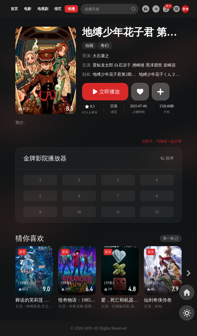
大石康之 (101, 56)
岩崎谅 (169, 65)
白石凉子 (122, 65)
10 (79, 212)
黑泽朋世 (154, 65)
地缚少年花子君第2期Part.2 (115, 74)
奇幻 (105, 45)
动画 (89, 45)
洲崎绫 (138, 65)
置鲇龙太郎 (103, 65)
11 (118, 212)
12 (157, 212)
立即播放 (105, 91)
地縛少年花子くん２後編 (159, 74)
